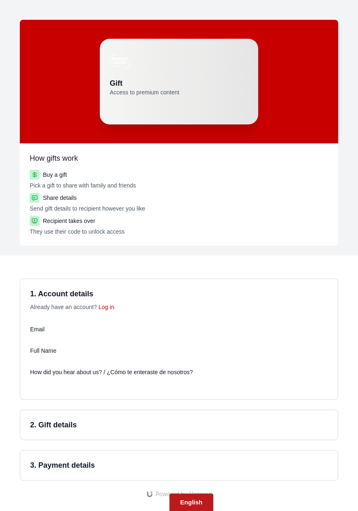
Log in (106, 307)
